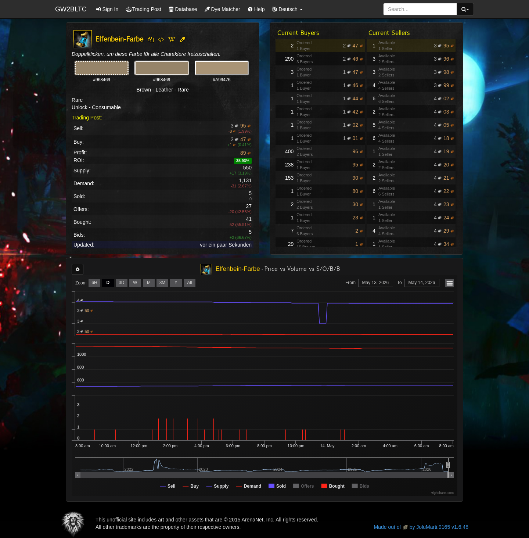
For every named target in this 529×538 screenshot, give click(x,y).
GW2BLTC (71, 9)
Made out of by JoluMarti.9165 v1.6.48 (421, 527)
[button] (287, 9)
